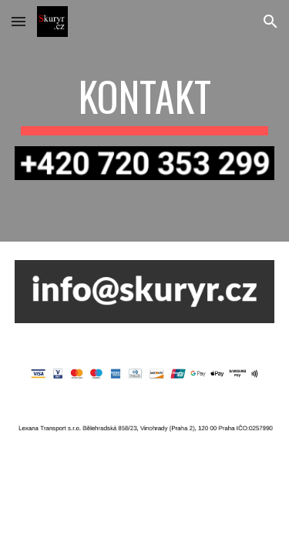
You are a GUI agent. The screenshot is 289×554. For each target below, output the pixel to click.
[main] (145, 104)
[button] (18, 21)
